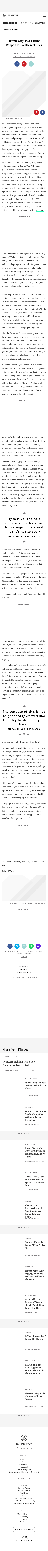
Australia (24, 1522)
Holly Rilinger (18, 751)
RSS (24, 1496)
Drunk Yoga (11, 195)
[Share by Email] (31, 64)
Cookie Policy (24, 1488)
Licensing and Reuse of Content (24, 1472)
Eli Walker (32, 195)
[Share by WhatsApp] (31, 946)
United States (23, 1514)
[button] (24, 63)
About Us (24, 1459)
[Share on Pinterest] (24, 64)
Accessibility (24, 1491)
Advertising (24, 1465)
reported (40, 210)
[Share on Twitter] (17, 946)
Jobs (24, 1462)
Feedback (24, 1467)
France (24, 1519)
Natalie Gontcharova (24, 53)
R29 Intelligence (24, 1470)
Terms (24, 1483)
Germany (24, 1517)
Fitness (24, 957)
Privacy (24, 1486)
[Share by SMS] (38, 946)
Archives (24, 1493)
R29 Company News (24, 1498)
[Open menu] (44, 14)
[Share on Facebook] (17, 64)
